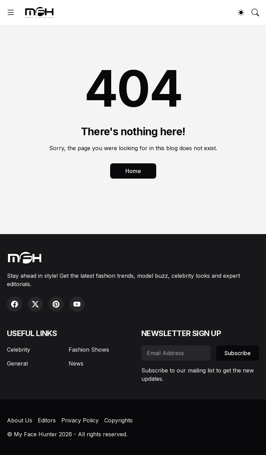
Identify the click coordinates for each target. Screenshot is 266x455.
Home (133, 171)
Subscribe (237, 353)
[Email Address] (176, 353)
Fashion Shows (89, 349)
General (17, 363)
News (76, 363)
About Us (19, 420)
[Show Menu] (10, 12)
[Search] (255, 12)
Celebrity (18, 349)
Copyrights (118, 420)
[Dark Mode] (241, 12)
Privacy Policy (80, 420)
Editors (47, 420)
